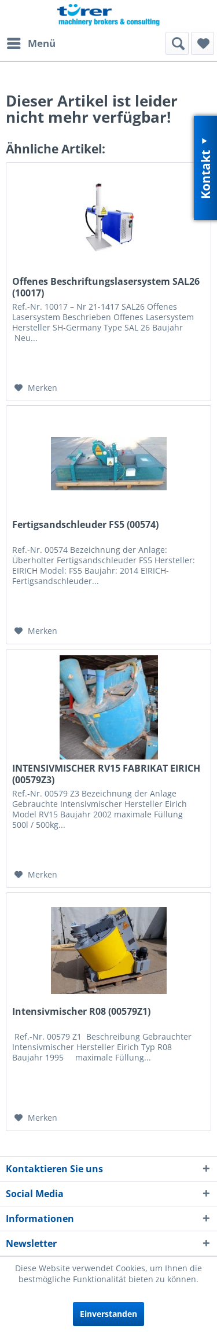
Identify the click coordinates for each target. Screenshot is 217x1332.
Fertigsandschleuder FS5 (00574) (85, 525)
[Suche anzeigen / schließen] (177, 43)
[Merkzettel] (202, 43)
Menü (31, 42)
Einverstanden (108, 1313)
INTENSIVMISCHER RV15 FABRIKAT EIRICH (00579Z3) (106, 774)
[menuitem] (30, 43)
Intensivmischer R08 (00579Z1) (81, 1012)
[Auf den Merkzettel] (35, 388)
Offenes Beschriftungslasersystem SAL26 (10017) (106, 287)
